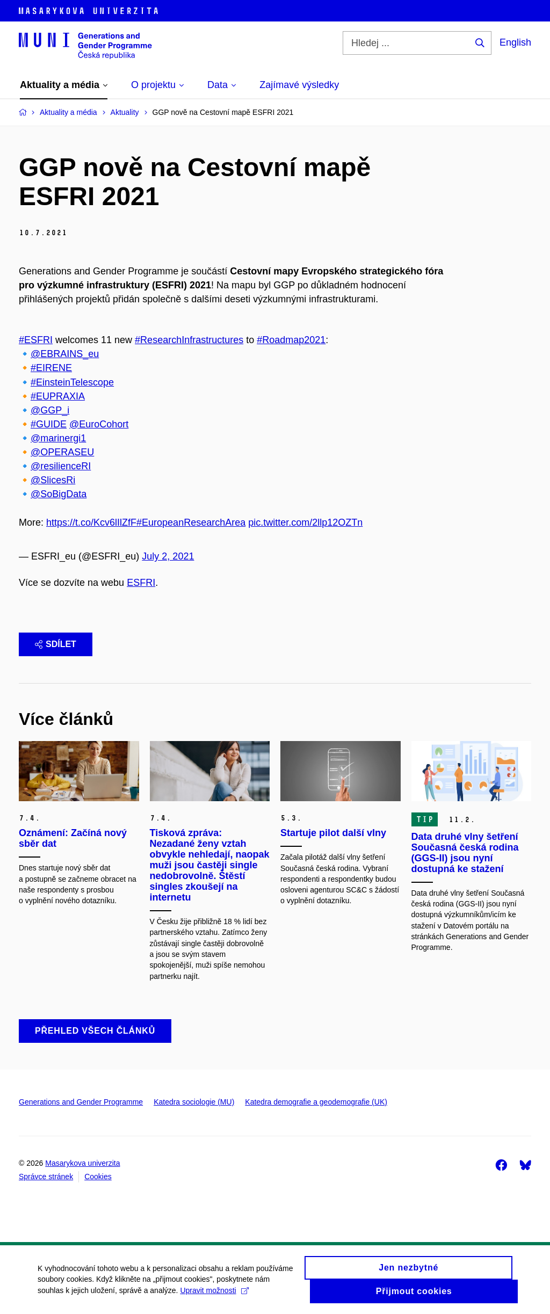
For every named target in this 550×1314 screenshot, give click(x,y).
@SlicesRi (53, 480)
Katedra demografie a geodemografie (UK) (316, 1102)
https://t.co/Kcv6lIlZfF (91, 522)
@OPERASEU (62, 452)
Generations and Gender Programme (81, 1102)
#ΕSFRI (36, 340)
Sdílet (55, 644)
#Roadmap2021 (291, 340)
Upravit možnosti (214, 1293)
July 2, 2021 (168, 556)
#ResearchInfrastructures (189, 340)
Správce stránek (46, 1176)
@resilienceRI (61, 466)
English (515, 42)
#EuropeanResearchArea (190, 522)
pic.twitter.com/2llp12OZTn (305, 522)
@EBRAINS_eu (65, 354)
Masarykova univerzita (82, 1163)
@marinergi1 (58, 438)
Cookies (98, 1176)
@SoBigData (58, 494)
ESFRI (141, 582)
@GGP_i (50, 410)
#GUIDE (49, 424)
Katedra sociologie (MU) (194, 1102)
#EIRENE (51, 367)
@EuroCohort (98, 424)
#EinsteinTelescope (72, 382)
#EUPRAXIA (58, 396)
